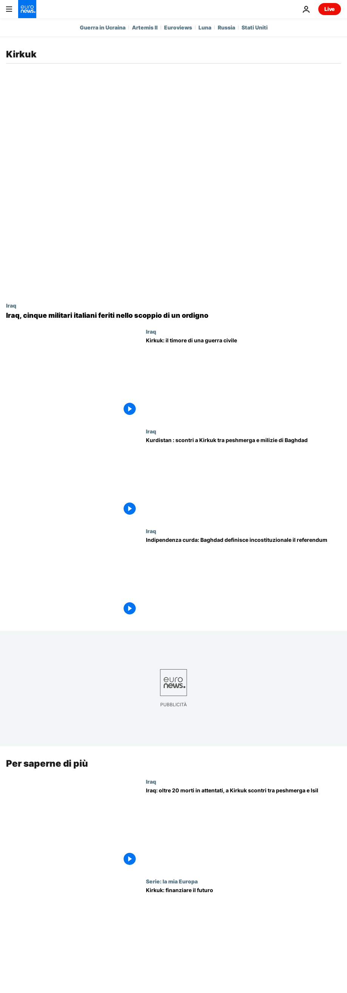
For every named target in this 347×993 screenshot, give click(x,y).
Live (329, 9)
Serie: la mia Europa (172, 881)
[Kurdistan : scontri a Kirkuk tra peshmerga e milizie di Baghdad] (243, 478)
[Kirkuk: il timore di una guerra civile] (243, 378)
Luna (204, 27)
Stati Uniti (255, 27)
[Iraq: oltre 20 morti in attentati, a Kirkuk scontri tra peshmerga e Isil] (243, 828)
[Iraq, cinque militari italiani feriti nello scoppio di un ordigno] (173, 315)
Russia (226, 27)
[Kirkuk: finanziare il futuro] (243, 928)
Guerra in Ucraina (102, 27)
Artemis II (145, 27)
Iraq (11, 305)
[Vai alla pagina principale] (27, 9)
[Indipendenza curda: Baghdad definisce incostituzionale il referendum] (243, 578)
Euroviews (178, 27)
